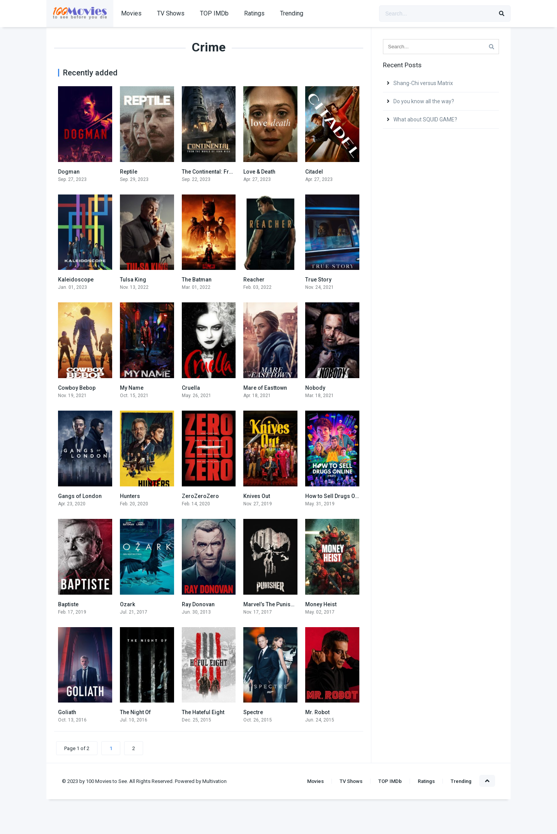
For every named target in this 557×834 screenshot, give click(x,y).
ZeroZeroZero (200, 496)
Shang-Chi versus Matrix (423, 83)
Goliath (67, 712)
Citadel (314, 172)
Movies (131, 13)
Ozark (127, 604)
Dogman (69, 172)
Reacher (254, 279)
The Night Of (135, 712)
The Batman (197, 279)
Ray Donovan (198, 604)
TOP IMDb (214, 13)
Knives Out (256, 496)
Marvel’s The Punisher (271, 604)
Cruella (191, 388)
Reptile (128, 172)
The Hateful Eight (203, 712)
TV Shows (171, 13)
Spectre (253, 712)
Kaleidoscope (76, 279)
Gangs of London (80, 496)
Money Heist (321, 604)
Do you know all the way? (423, 101)
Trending (291, 13)
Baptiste (68, 604)
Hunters (130, 496)
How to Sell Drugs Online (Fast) (344, 496)
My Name (132, 388)
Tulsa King (133, 279)
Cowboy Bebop (77, 388)
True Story (318, 279)
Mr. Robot (317, 712)
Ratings (254, 13)
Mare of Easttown (265, 388)
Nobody (315, 388)
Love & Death (259, 172)
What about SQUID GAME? (425, 119)
